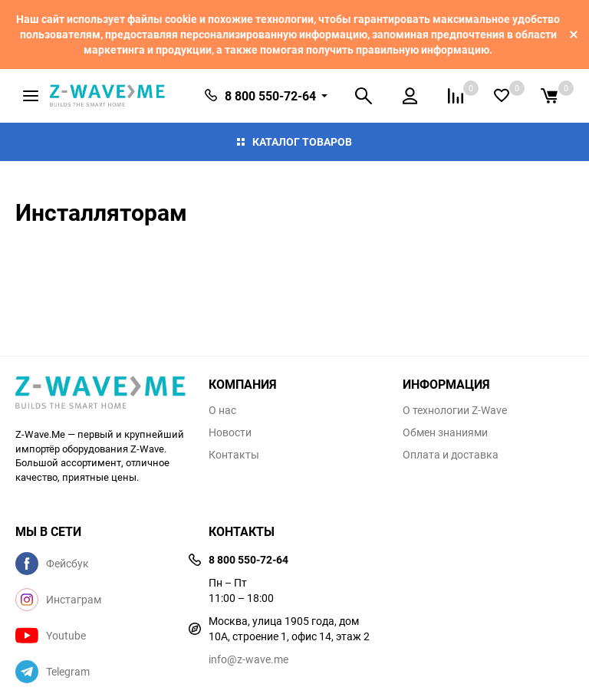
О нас (222, 410)
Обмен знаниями (445, 432)
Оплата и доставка (451, 454)
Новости (230, 432)
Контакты (234, 454)
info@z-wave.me (248, 659)
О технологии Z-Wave (455, 410)
